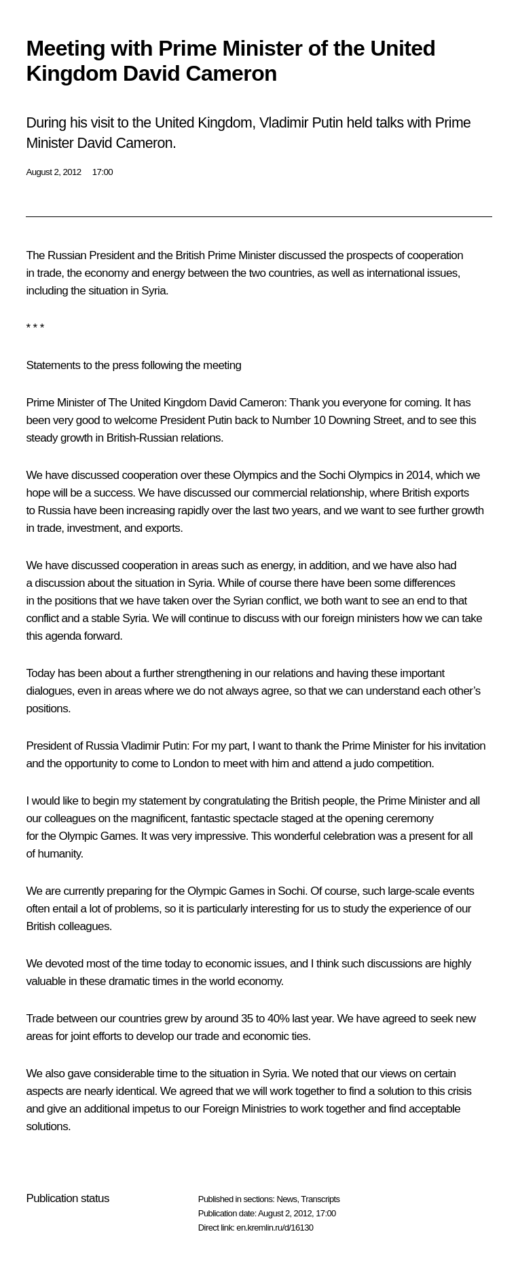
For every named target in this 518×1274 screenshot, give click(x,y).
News (286, 1199)
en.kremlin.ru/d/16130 (274, 1227)
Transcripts (320, 1199)
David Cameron (246, 402)
